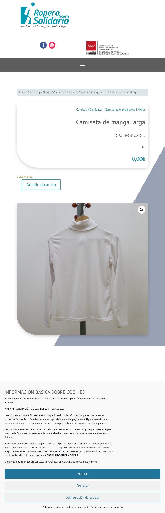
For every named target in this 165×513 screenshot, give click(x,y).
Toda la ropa (35, 92)
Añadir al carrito (41, 184)
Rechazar (82, 486)
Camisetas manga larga (92, 92)
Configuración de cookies (83, 497)
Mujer (47, 92)
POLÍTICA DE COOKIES (59, 461)
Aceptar (82, 474)
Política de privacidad (76, 506)
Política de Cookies (52, 506)
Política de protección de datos (106, 506)
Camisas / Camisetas (64, 92)
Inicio (22, 92)
